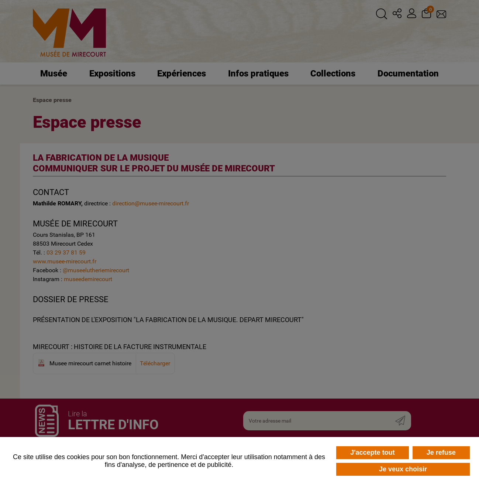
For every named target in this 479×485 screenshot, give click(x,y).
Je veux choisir (403, 469)
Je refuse (441, 452)
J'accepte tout (372, 452)
